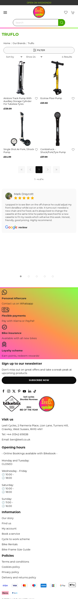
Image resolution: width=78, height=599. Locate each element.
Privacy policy (10, 572)
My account (9, 528)
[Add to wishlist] (36, 98)
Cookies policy (11, 566)
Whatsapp (26, 303)
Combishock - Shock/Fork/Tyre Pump (53, 151)
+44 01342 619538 (17, 434)
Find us (6, 523)
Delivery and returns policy (19, 577)
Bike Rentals (10, 544)
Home (6, 43)
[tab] (21, 276)
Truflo (31, 43)
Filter (39, 50)
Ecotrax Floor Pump (51, 98)
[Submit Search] (61, 22)
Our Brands (19, 43)
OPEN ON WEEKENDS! (39, 2)
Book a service (11, 533)
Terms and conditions (15, 561)
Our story (8, 518)
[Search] (39, 22)
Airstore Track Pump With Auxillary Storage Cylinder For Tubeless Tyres (17, 101)
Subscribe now (39, 380)
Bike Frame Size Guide (16, 549)
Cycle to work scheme (16, 539)
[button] (5, 12)
